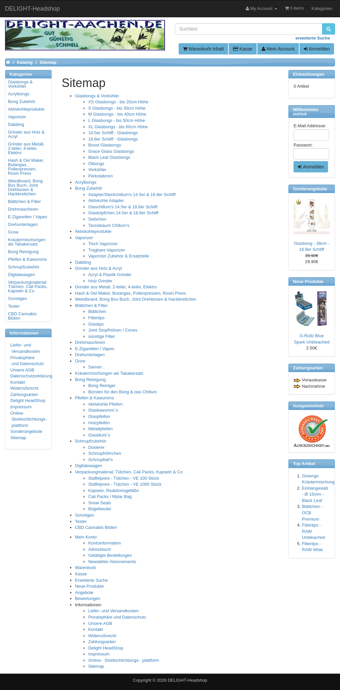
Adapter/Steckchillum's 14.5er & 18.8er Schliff (132, 194)
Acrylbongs (85, 182)
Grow (80, 360)
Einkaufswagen (308, 74)
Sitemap (96, 666)
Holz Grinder (100, 280)
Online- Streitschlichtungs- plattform (123, 660)
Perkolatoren (100, 175)
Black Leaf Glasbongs (109, 157)
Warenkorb (85, 567)
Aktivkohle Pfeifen (105, 404)
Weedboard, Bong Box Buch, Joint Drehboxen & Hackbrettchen (135, 299)
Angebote (84, 592)
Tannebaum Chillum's (108, 225)
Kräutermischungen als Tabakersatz (109, 373)
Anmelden (317, 48)
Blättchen (97, 311)
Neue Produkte (89, 586)
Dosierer (96, 447)
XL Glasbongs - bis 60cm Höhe (118, 126)
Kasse (242, 48)
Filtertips (96, 317)
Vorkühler (97, 169)
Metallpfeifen (100, 428)
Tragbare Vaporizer (106, 249)
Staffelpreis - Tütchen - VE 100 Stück (123, 478)
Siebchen (97, 219)
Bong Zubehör (88, 188)
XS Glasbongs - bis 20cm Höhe (118, 101)
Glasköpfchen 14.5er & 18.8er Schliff (123, 212)
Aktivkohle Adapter (106, 200)
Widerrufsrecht (102, 635)
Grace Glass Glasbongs (111, 151)
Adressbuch (99, 549)
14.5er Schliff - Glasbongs (113, 132)
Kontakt (95, 629)
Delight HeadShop (106, 647)
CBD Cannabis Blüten (96, 527)
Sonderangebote (26, 431)
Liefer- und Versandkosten (113, 610)
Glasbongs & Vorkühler (97, 95)
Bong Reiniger (102, 385)
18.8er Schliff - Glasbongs (113, 139)
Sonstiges (84, 515)
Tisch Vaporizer (103, 243)
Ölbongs (96, 163)
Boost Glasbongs (104, 145)
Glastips (96, 324)
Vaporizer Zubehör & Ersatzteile (118, 255)
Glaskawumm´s (103, 410)
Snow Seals (99, 502)
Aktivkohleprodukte (93, 231)
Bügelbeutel (99, 508)
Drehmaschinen (90, 342)
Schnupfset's (100, 459)
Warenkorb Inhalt (203, 48)
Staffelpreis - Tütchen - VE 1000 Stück (125, 484)
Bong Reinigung (90, 379)
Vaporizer (84, 237)
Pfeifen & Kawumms (94, 397)
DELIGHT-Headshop (187, 680)
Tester (81, 521)
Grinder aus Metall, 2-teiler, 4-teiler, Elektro (116, 286)
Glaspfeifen (99, 416)
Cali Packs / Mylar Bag (110, 496)
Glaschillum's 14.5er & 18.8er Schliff (122, 206)
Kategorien (321, 8)
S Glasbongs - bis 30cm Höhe (117, 108)
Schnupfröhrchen (104, 453)
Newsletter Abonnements (112, 561)
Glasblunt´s (99, 435)
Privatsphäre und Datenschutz (117, 617)
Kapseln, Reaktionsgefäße (113, 490)
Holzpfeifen (99, 422)
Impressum (99, 653)
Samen (95, 366)
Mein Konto (86, 537)
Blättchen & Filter (91, 305)
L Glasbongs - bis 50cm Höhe (116, 120)
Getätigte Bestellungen (110, 555)
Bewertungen (88, 598)
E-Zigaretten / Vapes (94, 348)
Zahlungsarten (102, 641)
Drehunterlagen (90, 354)
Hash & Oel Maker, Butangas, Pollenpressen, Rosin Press (130, 293)
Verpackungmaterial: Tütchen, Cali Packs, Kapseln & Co (129, 471)
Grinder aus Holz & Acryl (98, 268)
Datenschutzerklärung (31, 375)
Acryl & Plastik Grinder (109, 274)
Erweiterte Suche (91, 580)
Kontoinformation (104, 543)
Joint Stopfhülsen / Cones (112, 330)
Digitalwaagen (88, 465)
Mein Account (278, 48)
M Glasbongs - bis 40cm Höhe (117, 114)
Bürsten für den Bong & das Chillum (122, 391)
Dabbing (83, 262)
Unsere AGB (100, 623)
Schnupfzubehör (91, 441)
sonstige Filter (101, 336)
